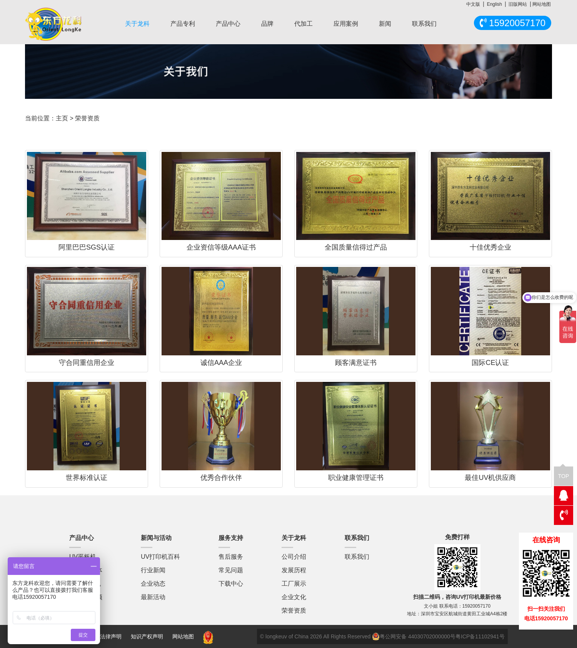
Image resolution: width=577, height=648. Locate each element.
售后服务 (230, 556)
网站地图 (541, 4)
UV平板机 (82, 556)
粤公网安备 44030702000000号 (413, 636)
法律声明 (111, 636)
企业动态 (153, 583)
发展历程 (294, 570)
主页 (62, 118)
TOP (563, 472)
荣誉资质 (294, 610)
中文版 (473, 4)
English (494, 4)
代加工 (303, 23)
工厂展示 (294, 583)
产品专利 (182, 23)
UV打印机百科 (160, 556)
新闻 (385, 23)
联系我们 (424, 23)
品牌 (267, 23)
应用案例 (346, 23)
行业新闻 (153, 570)
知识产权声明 (147, 636)
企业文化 (294, 597)
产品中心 (228, 23)
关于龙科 (137, 23)
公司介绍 (294, 556)
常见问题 (230, 570)
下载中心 (230, 583)
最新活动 (153, 597)
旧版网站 (518, 4)
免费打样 (457, 537)
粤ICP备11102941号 (480, 636)
